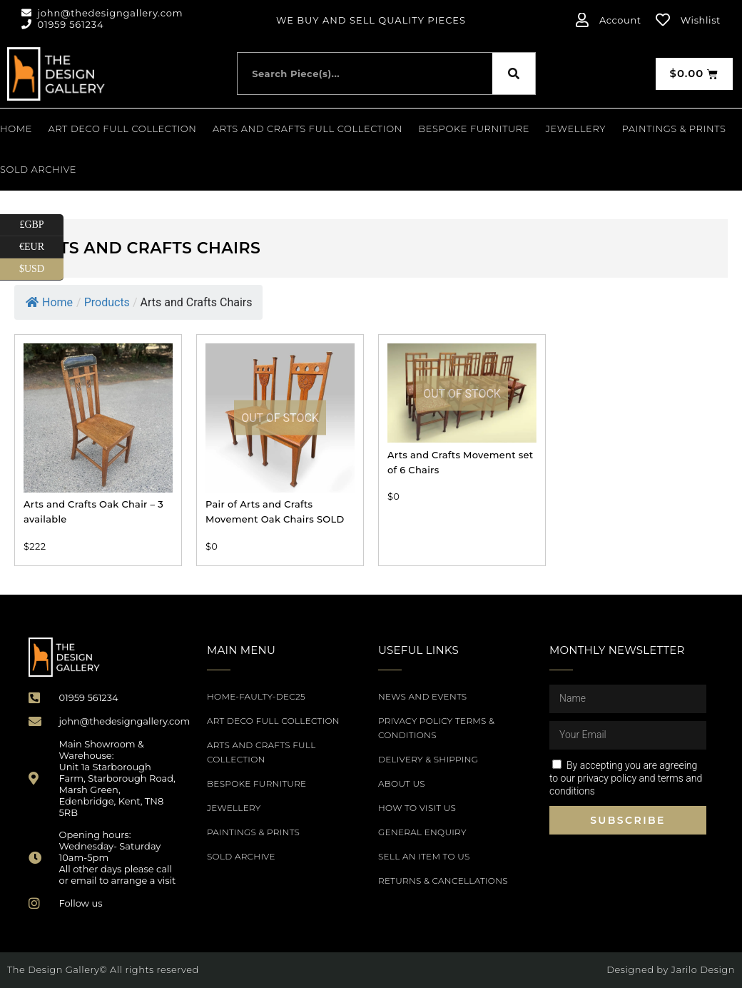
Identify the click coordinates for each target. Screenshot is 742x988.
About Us (401, 783)
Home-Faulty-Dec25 (256, 696)
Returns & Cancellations (443, 880)
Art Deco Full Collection (123, 128)
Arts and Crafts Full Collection (307, 128)
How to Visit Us (417, 807)
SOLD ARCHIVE (38, 169)
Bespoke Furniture (473, 128)
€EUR (41, 247)
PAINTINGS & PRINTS (673, 128)
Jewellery (576, 128)
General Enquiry (422, 832)
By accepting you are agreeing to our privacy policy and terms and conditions (625, 778)
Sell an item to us (424, 856)
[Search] (513, 73)
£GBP (41, 225)
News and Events (422, 696)
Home (16, 128)
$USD (41, 269)
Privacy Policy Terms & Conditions (436, 727)
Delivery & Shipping (428, 759)
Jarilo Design (703, 969)
